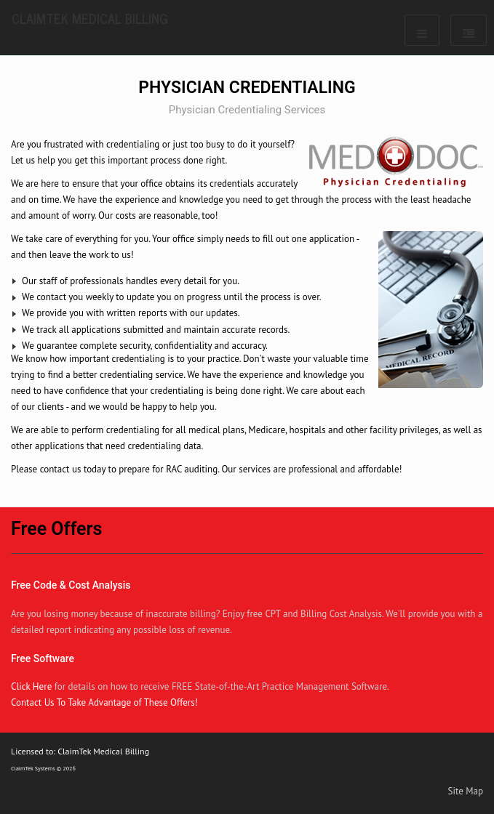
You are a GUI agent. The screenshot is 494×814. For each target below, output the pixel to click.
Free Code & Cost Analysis (71, 585)
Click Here (31, 686)
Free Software (42, 658)
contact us (60, 469)
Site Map (466, 791)
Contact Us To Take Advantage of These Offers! (104, 702)
